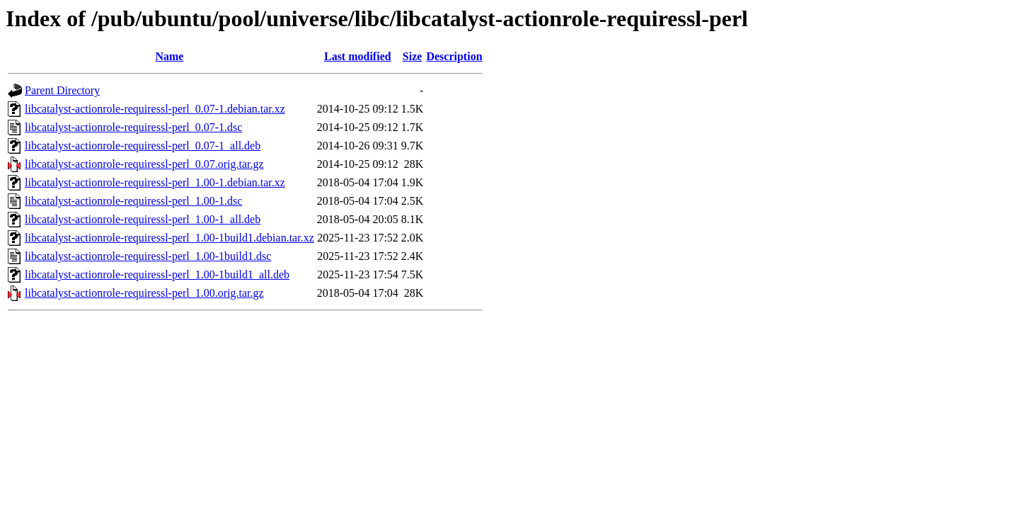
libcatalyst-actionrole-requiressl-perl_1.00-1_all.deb (142, 219)
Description (454, 56)
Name (169, 56)
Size (412, 56)
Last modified (357, 56)
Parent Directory (62, 90)
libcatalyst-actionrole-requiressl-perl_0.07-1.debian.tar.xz (155, 109)
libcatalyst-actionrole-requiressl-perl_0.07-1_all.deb (142, 146)
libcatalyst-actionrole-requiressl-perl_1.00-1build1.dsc (148, 256)
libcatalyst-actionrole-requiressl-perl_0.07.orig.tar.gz (144, 164)
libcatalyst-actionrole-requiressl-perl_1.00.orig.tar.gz (144, 293)
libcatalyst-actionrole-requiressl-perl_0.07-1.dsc (133, 127)
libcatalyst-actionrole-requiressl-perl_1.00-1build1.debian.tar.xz (169, 238)
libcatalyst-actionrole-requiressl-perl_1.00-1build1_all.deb (157, 274)
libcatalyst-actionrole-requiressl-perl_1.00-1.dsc (133, 201)
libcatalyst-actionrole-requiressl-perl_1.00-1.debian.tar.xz (155, 182)
